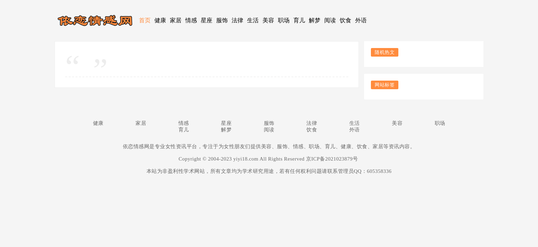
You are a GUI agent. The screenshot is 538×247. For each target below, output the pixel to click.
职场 (284, 20)
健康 (160, 20)
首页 (145, 20)
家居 (176, 20)
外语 (361, 20)
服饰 (222, 20)
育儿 (299, 20)
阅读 (330, 20)
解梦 (315, 20)
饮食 (346, 20)
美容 (268, 20)
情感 (191, 20)
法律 (238, 20)
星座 (207, 20)
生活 (253, 20)
